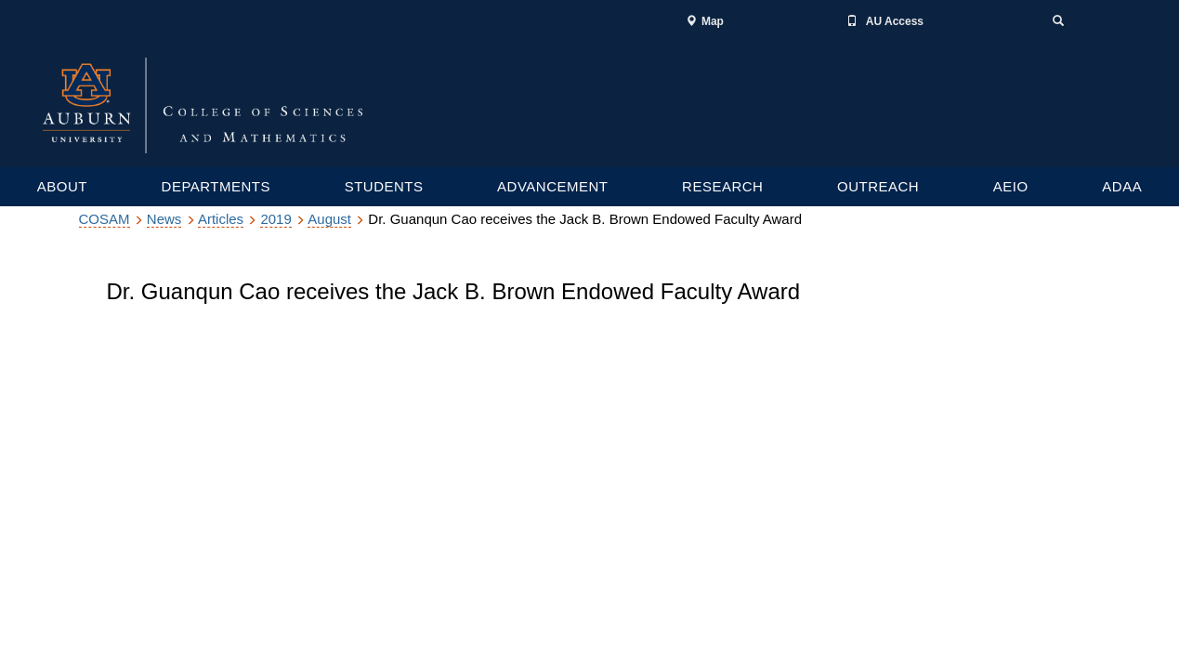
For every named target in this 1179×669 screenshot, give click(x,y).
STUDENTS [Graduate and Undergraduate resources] (384, 186)
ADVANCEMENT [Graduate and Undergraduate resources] (552, 186)
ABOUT (62, 186)
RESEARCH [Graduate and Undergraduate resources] (722, 186)
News (164, 219)
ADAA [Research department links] (1122, 186)
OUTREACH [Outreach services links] (878, 186)
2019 (275, 219)
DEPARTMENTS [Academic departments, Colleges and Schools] (216, 186)
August (329, 219)
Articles (220, 219)
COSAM (104, 219)
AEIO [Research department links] (1010, 186)
